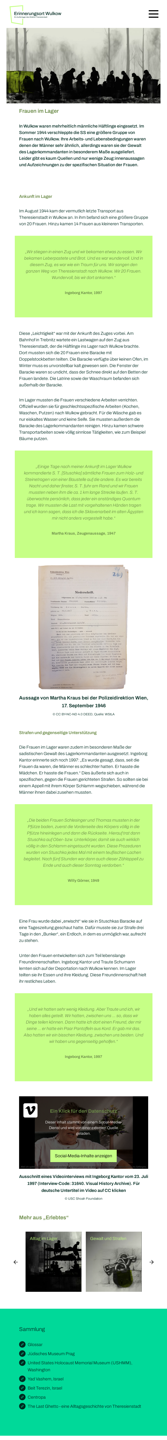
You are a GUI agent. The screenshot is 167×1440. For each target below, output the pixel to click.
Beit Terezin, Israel (45, 1388)
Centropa (37, 1397)
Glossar (35, 1344)
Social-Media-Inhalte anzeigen (83, 1156)
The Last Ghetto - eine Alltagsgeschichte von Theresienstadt (84, 1406)
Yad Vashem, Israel (45, 1379)
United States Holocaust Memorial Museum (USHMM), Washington (80, 1366)
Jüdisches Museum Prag (51, 1353)
